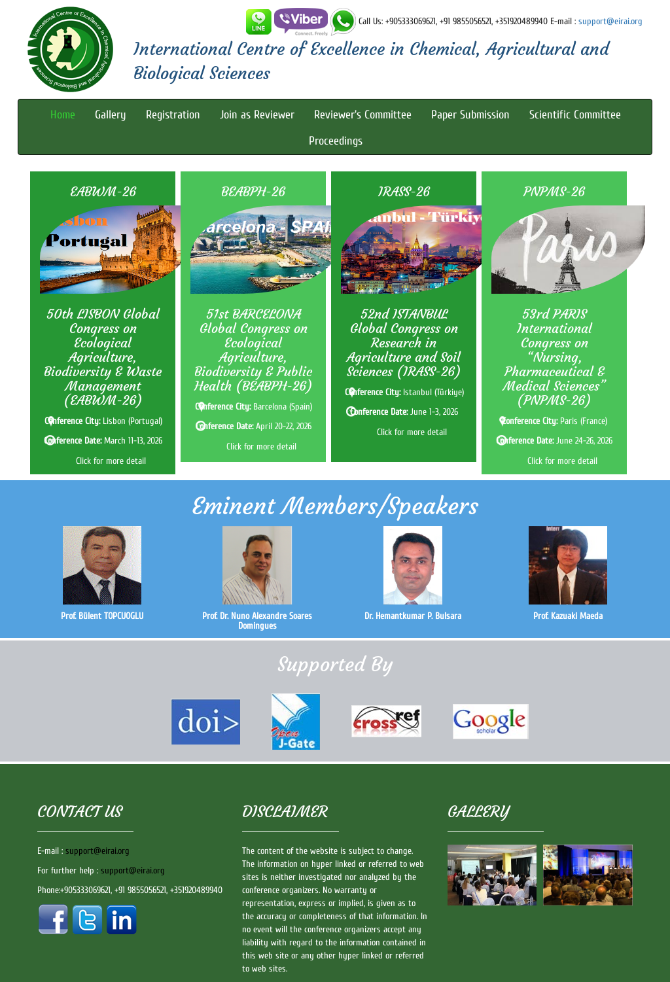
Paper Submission (470, 115)
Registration (173, 115)
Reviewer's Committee (363, 115)
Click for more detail (111, 460)
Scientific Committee (575, 115)
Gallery (110, 115)
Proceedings (335, 141)
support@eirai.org (610, 21)
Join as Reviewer (257, 115)
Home (62, 115)
